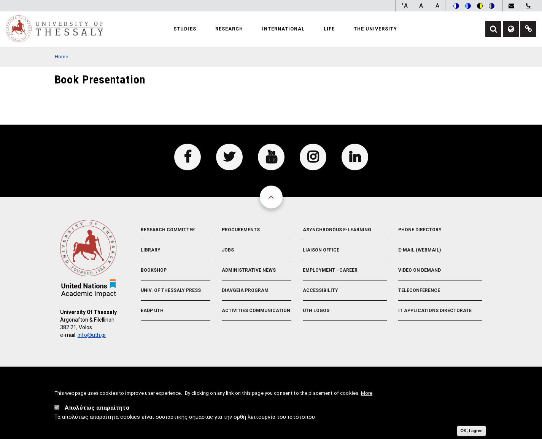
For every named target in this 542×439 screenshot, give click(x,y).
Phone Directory (420, 229)
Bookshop (154, 270)
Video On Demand (419, 270)
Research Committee (168, 229)
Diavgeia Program (245, 290)
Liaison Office (321, 250)
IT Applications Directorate (435, 310)
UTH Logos (316, 310)
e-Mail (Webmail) (419, 250)
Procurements (241, 229)
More (366, 393)
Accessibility (320, 290)
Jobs (228, 250)
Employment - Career (330, 270)
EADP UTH (152, 310)
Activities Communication (256, 310)
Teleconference (419, 290)
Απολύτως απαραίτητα (97, 408)
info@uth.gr (92, 335)
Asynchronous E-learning (337, 229)
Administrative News (249, 270)
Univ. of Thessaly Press (171, 290)
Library (151, 250)
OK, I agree (471, 431)
